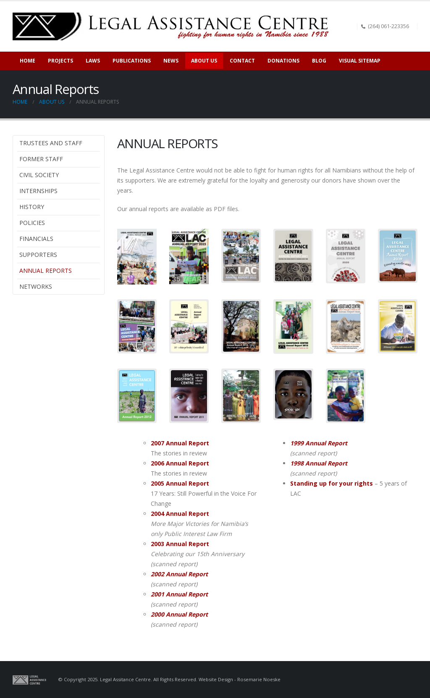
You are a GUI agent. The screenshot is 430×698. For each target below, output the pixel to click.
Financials (36, 239)
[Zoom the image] (137, 234)
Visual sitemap (359, 60)
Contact (242, 60)
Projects (60, 60)
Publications (132, 60)
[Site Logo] (174, 26)
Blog (319, 60)
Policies (32, 223)
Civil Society (39, 175)
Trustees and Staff (50, 143)
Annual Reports (45, 270)
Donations (283, 60)
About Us (204, 60)
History (31, 207)
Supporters (38, 255)
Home (27, 60)
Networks (35, 286)
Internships (38, 191)
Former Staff (41, 159)
